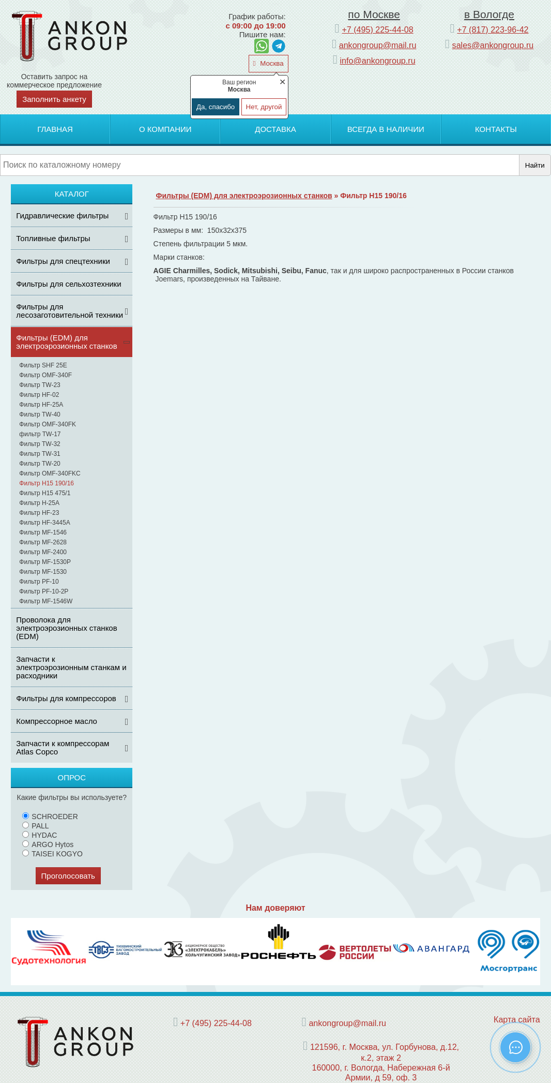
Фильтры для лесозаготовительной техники (69, 310)
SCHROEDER (50, 816)
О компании (165, 129)
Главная (55, 129)
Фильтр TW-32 (39, 444)
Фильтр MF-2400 (43, 552)
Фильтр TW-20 (39, 463)
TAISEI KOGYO (52, 854)
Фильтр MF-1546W (45, 601)
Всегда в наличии (385, 129)
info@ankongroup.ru (378, 60)
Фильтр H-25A (39, 503)
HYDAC (39, 835)
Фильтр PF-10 (38, 581)
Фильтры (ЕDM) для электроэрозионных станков (66, 341)
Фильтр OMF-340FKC (49, 473)
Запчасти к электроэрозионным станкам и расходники (71, 667)
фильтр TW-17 (39, 434)
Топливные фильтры (53, 238)
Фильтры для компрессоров (66, 698)
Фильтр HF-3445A (44, 522)
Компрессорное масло (56, 721)
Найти (535, 165)
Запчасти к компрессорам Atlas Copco (62, 747)
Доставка (275, 129)
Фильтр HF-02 (39, 394)
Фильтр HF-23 (39, 512)
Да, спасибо (215, 107)
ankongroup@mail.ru (378, 45)
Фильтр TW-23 (39, 385)
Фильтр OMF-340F (45, 375)
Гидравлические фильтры (62, 215)
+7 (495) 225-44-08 (377, 29)
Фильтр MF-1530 (43, 571)
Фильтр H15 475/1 (44, 493)
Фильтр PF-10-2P (43, 591)
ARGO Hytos (47, 844)
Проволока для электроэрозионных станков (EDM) (66, 628)
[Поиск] (259, 165)
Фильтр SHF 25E (43, 365)
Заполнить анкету (54, 99)
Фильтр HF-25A (41, 404)
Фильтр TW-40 (39, 414)
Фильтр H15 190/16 (46, 483)
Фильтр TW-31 (39, 453)
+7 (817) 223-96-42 (492, 29)
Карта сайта (517, 1019)
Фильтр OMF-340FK (47, 424)
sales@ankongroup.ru (493, 45)
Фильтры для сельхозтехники (68, 283)
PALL (35, 826)
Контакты (496, 129)
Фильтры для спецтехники (63, 261)
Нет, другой (264, 107)
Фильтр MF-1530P (45, 562)
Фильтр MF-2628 (43, 542)
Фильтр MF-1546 (43, 532)
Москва (270, 63)
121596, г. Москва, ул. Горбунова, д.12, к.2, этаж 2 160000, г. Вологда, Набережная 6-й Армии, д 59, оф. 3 (384, 1062)
